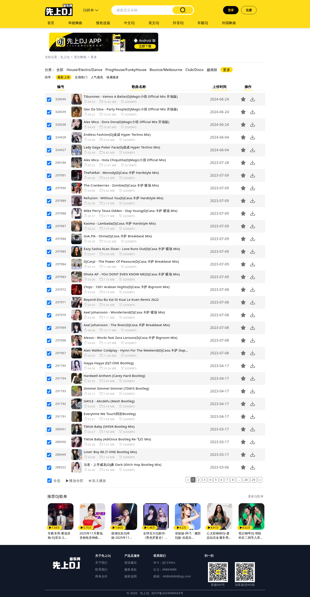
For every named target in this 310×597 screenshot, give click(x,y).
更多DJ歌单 (256, 496)
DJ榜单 (90, 10)
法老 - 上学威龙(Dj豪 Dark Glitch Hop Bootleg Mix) (122, 464)
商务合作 (101, 576)
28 (246, 480)
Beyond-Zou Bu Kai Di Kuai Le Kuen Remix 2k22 (121, 299)
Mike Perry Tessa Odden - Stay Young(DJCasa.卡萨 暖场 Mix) (130, 210)
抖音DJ (178, 22)
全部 (60, 69)
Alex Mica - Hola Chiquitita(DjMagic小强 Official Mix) (125, 160)
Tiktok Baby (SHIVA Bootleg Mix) (109, 426)
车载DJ (202, 22)
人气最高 (97, 77)
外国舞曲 (229, 22)
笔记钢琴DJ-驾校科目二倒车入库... (251, 535)
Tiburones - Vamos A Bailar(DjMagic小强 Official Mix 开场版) (131, 96)
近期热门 (81, 77)
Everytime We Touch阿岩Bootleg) (110, 414)
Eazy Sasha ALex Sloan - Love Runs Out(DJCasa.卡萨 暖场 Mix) (132, 249)
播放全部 (74, 480)
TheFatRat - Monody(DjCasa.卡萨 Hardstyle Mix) (121, 172)
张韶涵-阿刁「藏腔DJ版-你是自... (188, 535)
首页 (50, 22)
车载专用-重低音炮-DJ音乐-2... (59, 535)
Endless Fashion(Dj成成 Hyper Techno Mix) (117, 134)
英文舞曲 (80, 57)
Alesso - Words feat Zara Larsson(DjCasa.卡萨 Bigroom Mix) (130, 337)
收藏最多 (113, 77)
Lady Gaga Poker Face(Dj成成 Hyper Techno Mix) (122, 147)
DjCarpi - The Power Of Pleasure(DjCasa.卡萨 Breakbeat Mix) (131, 261)
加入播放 (97, 480)
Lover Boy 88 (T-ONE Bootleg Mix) (110, 452)
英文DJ (154, 22)
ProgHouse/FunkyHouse (125, 69)
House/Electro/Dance (84, 69)
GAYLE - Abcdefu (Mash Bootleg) (109, 401)
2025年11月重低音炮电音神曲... (91, 535)
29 (253, 480)
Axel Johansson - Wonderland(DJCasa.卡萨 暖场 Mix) (124, 312)
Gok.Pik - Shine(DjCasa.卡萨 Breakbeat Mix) (118, 236)
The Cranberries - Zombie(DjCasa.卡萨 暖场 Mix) (121, 185)
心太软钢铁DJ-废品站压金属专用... (219, 535)
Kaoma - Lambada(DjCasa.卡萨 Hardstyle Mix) (120, 223)
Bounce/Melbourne (166, 69)
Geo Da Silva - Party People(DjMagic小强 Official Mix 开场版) (131, 109)
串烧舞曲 (75, 22)
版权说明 (130, 576)
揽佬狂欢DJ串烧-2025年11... (121, 535)
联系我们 (101, 569)
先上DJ (65, 57)
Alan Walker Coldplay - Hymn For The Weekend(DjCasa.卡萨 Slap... (136, 350)
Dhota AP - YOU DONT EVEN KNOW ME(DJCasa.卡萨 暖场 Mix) (132, 274)
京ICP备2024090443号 (167, 593)
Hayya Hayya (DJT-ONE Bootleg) (109, 363)
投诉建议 (130, 562)
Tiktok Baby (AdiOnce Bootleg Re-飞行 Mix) (117, 439)
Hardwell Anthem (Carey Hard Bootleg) (114, 375)
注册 (249, 10)
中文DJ (129, 22)
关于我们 (101, 562)
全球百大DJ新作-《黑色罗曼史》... (155, 535)
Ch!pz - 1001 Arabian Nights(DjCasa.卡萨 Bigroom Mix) (127, 287)
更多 (94, 57)
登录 (231, 10)
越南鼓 (212, 69)
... (239, 480)
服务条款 (130, 569)
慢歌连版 (103, 22)
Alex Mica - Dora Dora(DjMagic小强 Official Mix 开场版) (126, 122)
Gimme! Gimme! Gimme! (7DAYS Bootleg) (116, 388)
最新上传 (63, 77)
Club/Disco (194, 69)
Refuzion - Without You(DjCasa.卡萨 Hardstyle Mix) (123, 198)
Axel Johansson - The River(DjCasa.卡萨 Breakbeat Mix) (127, 325)
